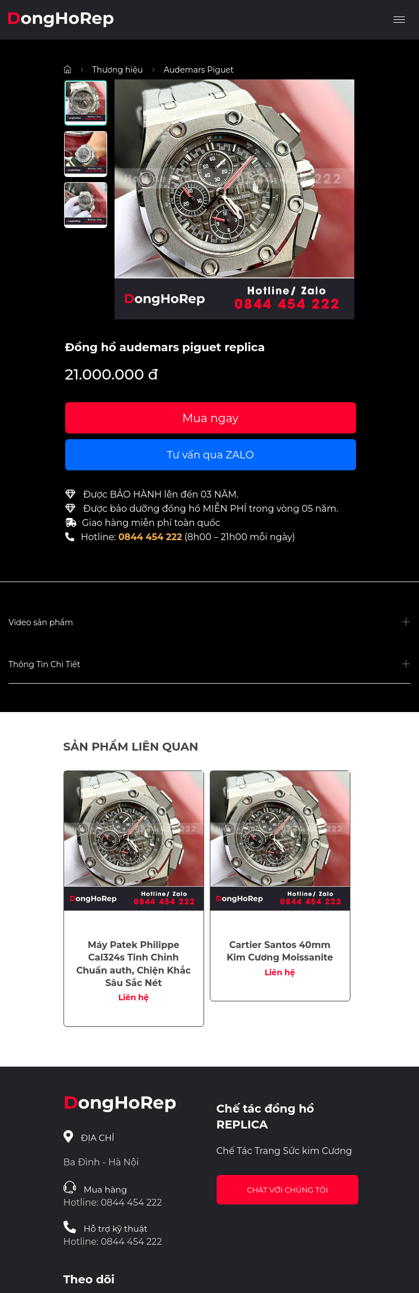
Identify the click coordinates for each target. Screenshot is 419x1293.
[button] (209, 623)
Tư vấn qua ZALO (210, 455)
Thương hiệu (117, 70)
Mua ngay (210, 418)
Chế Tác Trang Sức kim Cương (285, 1150)
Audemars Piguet (199, 70)
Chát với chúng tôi (287, 1189)
